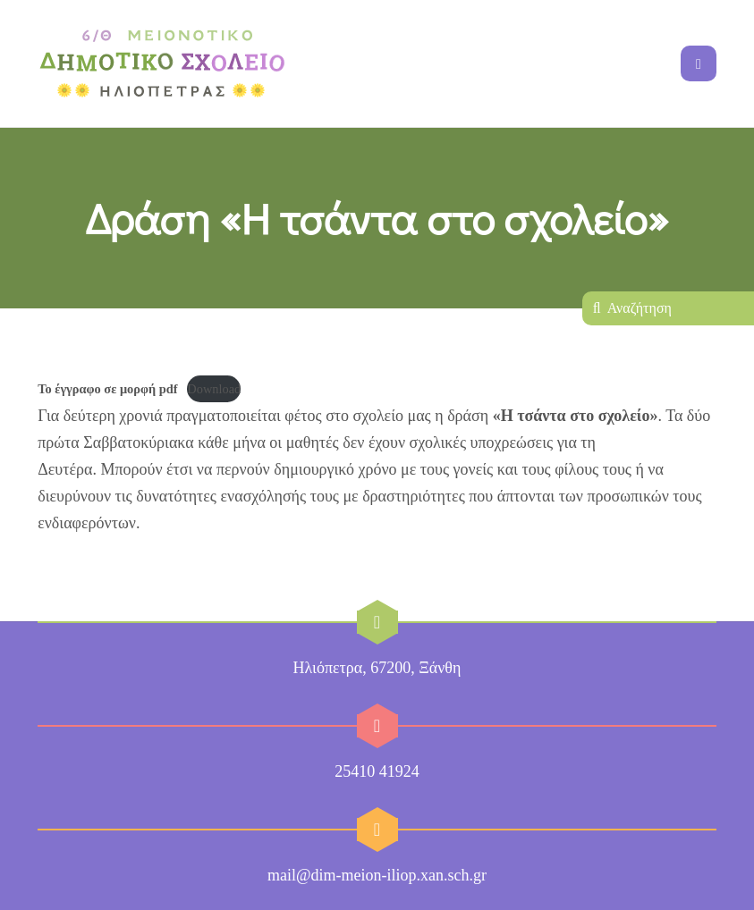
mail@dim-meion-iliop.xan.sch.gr (377, 875)
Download (214, 389)
